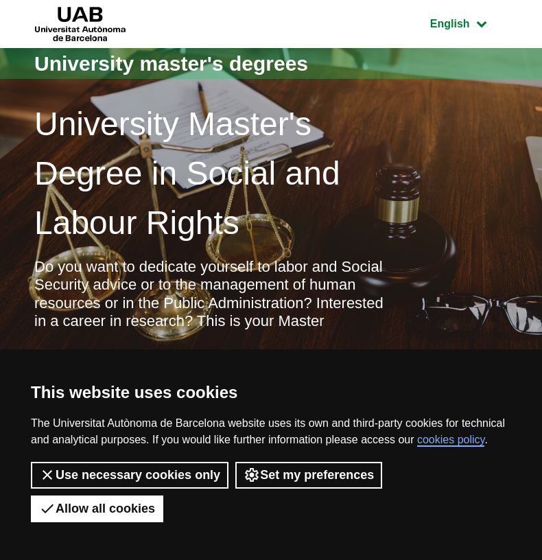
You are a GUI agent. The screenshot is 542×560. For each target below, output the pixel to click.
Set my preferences (309, 475)
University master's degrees (171, 63)
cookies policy (450, 439)
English (468, 22)
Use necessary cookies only (129, 475)
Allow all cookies (97, 508)
